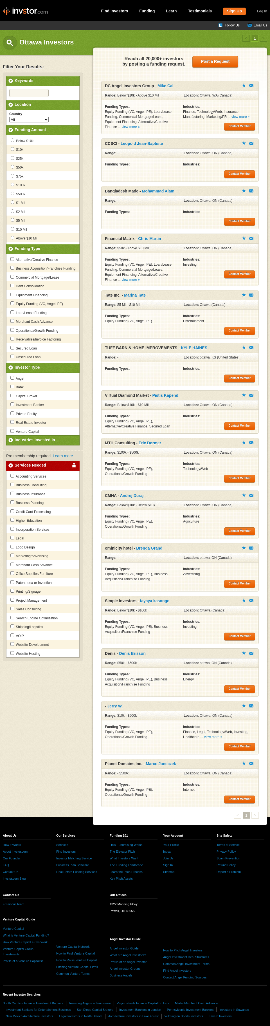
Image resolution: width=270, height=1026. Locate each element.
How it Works (12, 844)
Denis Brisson (132, 653)
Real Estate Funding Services (76, 871)
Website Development (29, 644)
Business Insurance (27, 494)
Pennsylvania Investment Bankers (190, 1009)
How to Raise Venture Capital (76, 960)
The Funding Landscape (126, 865)
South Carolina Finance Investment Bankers (33, 1003)
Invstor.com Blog (14, 878)
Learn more (63, 456)
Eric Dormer (150, 443)
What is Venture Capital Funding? (26, 935)
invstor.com (25, 11)
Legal (17, 538)
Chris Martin (149, 238)
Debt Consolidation (27, 286)
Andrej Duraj (131, 495)
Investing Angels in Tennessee (90, 1003)
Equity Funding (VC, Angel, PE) (36, 303)
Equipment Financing (29, 295)
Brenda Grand (149, 548)
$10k (17, 149)
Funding (147, 11)
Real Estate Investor (28, 422)
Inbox (167, 851)
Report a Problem (229, 871)
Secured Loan (23, 348)
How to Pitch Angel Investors (182, 950)
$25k (17, 158)
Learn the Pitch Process (126, 871)
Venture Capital (24, 431)
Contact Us (10, 871)
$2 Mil (18, 211)
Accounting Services (28, 476)
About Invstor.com (15, 851)
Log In (262, 11)
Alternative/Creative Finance (34, 259)
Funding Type (27, 248)
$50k (17, 167)
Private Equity (23, 413)
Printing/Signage (25, 591)
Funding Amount (30, 129)
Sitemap (168, 871)
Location (23, 104)
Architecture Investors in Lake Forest (133, 1016)
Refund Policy (226, 865)
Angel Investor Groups (125, 968)
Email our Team (13, 904)
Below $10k (22, 140)
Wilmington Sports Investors (184, 1016)
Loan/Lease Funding (28, 312)
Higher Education (26, 520)
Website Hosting (25, 653)
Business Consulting (28, 485)
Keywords (24, 80)
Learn (171, 11)
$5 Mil (18, 220)
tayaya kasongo (154, 601)
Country (15, 114)
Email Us (260, 25)
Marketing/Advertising (29, 556)
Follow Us (232, 25)
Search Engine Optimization (34, 618)
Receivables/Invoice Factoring (35, 339)
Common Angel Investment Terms (186, 963)
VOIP (17, 635)
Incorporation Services (30, 529)
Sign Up (234, 11)
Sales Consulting (25, 609)
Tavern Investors (220, 1016)
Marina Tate (135, 295)
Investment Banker (27, 404)
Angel (17, 378)
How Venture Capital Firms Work (25, 942)
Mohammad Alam (158, 191)
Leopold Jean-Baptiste (142, 143)
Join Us (168, 858)
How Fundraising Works (126, 844)
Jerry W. (115, 706)
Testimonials (200, 11)
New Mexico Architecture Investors (29, 1016)
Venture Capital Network (73, 946)
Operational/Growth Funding (34, 330)
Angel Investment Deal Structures (186, 957)
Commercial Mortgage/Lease (34, 277)
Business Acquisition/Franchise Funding (42, 268)
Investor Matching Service (74, 858)
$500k (18, 194)
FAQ (6, 865)
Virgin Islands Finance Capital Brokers (143, 1003)
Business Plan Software (72, 865)
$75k (17, 176)
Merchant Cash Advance (31, 321)
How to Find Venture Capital (75, 953)
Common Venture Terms (72, 973)
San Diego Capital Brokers (95, 1009)
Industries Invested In (35, 440)
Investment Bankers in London (140, 1009)
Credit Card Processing (30, 511)
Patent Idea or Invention (31, 582)
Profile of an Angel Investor (128, 962)
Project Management (28, 600)
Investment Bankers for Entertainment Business (38, 1009)
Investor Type (27, 367)
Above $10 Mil (24, 238)
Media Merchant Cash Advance (196, 1003)
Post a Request (215, 61)
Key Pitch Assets (121, 878)
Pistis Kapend (165, 395)
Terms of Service (228, 844)
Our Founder (11, 858)
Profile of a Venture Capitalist (23, 961)
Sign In (168, 865)
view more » (131, 127)
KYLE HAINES (194, 348)
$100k (18, 185)
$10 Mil (19, 229)
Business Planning (27, 502)
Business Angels (121, 975)
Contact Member (251, 85)
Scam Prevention (228, 858)
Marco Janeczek (161, 763)
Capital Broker (23, 396)
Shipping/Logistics (26, 626)
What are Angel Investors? (128, 955)
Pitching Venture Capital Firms (77, 967)
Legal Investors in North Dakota (80, 1016)
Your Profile (171, 844)
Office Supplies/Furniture (31, 573)
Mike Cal (166, 86)
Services (62, 844)
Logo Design (22, 547)
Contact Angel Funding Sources (185, 977)
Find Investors (114, 11)
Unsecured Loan (25, 357)
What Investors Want (124, 858)
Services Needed (30, 465)
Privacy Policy (226, 851)
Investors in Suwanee (234, 1009)
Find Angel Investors (177, 970)
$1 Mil (18, 202)
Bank (17, 387)
